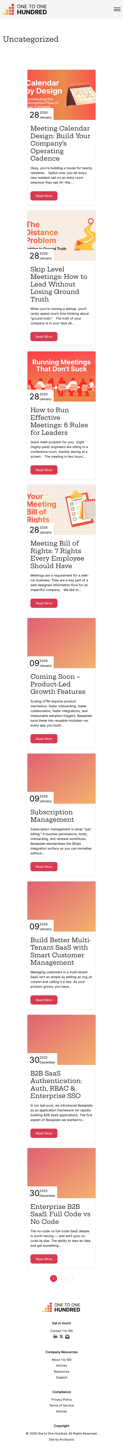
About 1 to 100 (61, 1360)
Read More (44, 196)
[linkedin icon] (55, 1337)
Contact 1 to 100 (61, 1331)
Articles (61, 1365)
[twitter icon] (61, 1337)
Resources (61, 1371)
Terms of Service (61, 1405)
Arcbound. (66, 1439)
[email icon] (67, 1337)
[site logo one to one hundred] (24, 9)
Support (61, 1377)
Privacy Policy (61, 1399)
